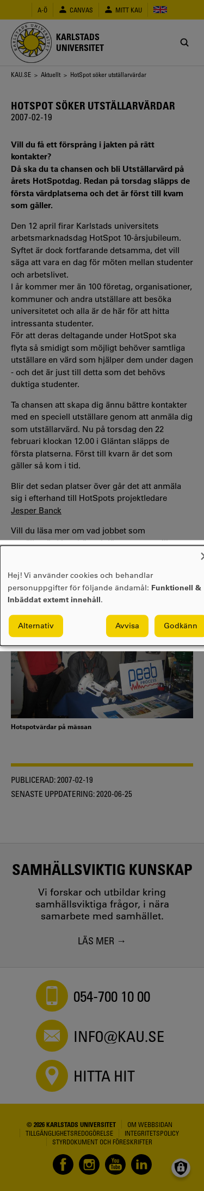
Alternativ (36, 625)
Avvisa (127, 625)
